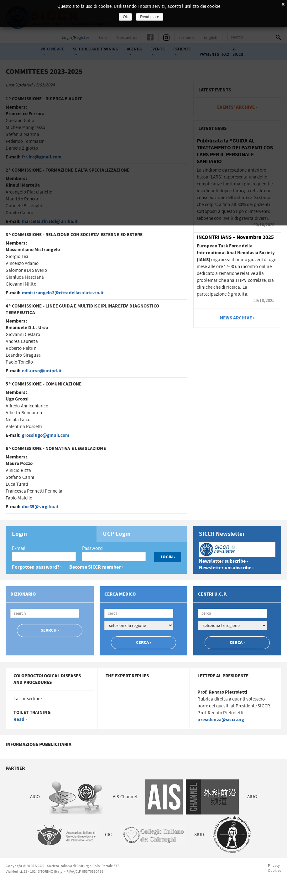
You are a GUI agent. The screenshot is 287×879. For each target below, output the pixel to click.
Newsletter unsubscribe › (226, 568)
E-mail (18, 548)
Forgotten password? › (37, 567)
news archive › (237, 318)
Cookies (274, 870)
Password (92, 548)
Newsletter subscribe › (223, 561)
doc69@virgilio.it (40, 507)
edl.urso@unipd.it (42, 371)
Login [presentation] (19, 534)
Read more (149, 17)
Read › (20, 719)
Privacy (274, 865)
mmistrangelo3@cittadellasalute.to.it (63, 293)
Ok (125, 17)
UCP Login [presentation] (116, 534)
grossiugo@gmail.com (46, 435)
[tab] (51, 534)
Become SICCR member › (96, 567)
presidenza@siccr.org (220, 719)
